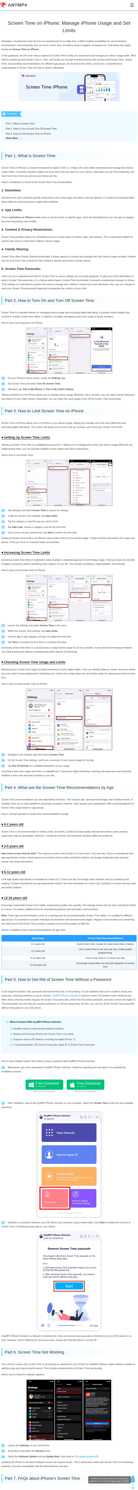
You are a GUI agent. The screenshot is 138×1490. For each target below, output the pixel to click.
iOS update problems (85, 1456)
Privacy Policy (116, 1481)
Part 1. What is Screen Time (20, 123)
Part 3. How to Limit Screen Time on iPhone (28, 134)
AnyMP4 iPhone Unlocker (65, 995)
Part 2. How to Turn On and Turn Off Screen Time (31, 128)
